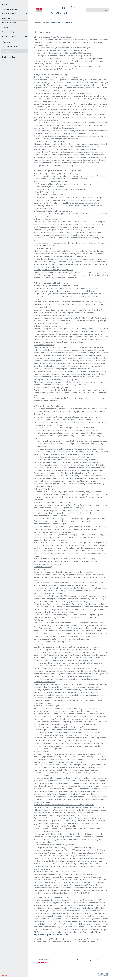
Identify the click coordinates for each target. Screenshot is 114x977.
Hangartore (6, 18)
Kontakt (84, 960)
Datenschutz (8, 51)
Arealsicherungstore (9, 9)
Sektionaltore (7, 27)
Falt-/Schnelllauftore (9, 13)
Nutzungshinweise (10, 46)
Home (4, 4)
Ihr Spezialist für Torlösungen (62, 10)
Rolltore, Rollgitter (9, 23)
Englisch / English (8, 57)
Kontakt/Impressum (9, 36)
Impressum (7, 42)
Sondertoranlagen (8, 32)
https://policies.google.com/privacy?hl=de (51, 935)
